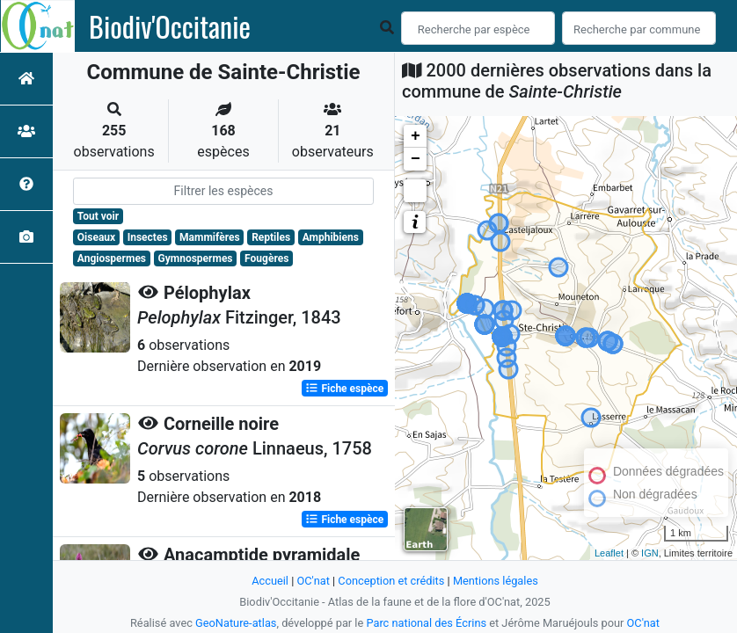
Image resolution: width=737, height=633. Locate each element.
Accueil (270, 580)
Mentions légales (495, 580)
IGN (650, 553)
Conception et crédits (391, 580)
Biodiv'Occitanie (170, 26)
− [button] (415, 159)
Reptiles (271, 237)
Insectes (148, 237)
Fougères (266, 258)
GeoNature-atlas (236, 622)
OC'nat (312, 580)
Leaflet (609, 553)
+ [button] (415, 136)
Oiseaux (96, 237)
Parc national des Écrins (426, 622)
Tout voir (98, 216)
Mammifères (209, 237)
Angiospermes (111, 258)
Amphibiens (331, 237)
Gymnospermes (195, 258)
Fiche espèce (344, 388)
